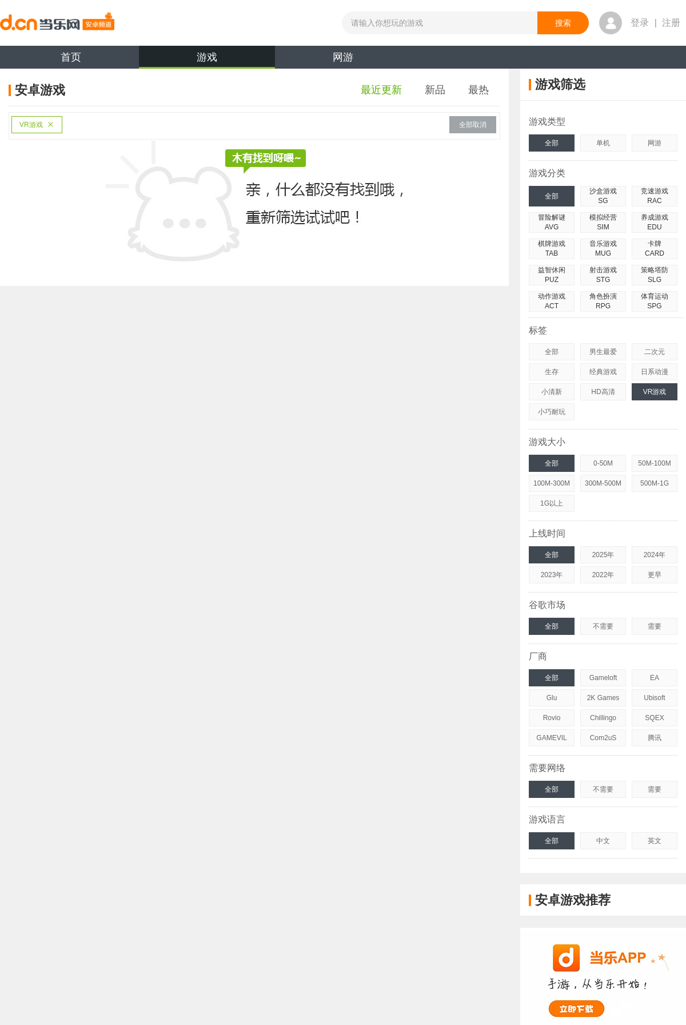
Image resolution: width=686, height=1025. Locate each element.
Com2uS (603, 738)
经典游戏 (603, 372)
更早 (654, 575)
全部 (552, 143)
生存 (552, 372)
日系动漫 (654, 372)
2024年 (655, 555)
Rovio (552, 718)
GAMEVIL (551, 738)
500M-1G (654, 483)
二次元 (654, 352)
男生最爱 (603, 352)
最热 (478, 90)
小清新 (551, 392)
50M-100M (654, 463)
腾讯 (654, 738)
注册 (671, 22)
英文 (654, 841)
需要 (654, 626)
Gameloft (603, 678)
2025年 (603, 555)
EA (654, 678)
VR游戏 (36, 125)
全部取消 (472, 125)
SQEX (654, 718)
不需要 (603, 626)
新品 (435, 90)
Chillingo (603, 718)
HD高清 (603, 392)
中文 (603, 841)
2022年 (603, 575)
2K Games (603, 698)
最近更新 (381, 90)
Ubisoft (654, 698)
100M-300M (551, 483)
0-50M (603, 463)
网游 (343, 57)
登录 (640, 22)
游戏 (207, 60)
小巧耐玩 (551, 412)
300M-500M (603, 483)
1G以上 (551, 503)
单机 (603, 143)
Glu (552, 698)
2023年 (552, 575)
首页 (71, 57)
